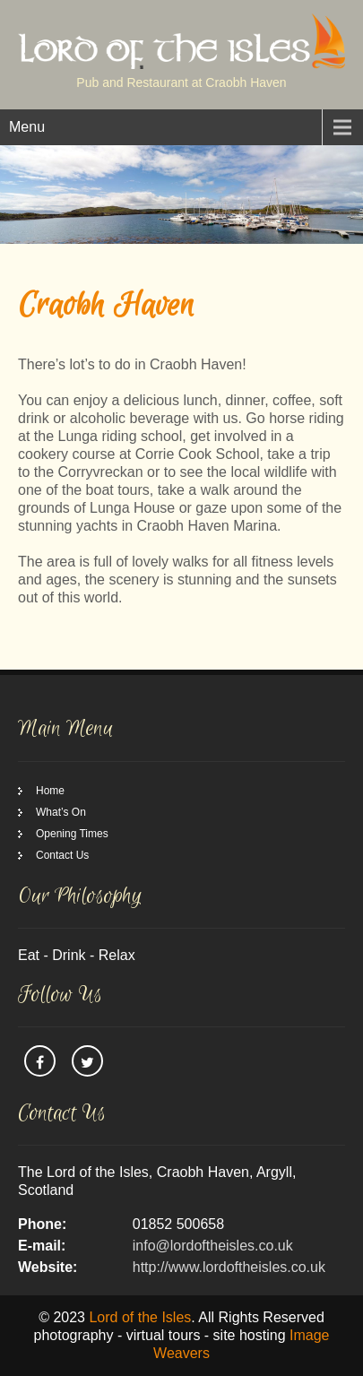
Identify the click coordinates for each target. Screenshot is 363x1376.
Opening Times (72, 833)
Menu (27, 126)
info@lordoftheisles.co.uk (213, 1245)
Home (50, 790)
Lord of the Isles (140, 1317)
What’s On (61, 812)
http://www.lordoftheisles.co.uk (229, 1267)
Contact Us (62, 855)
